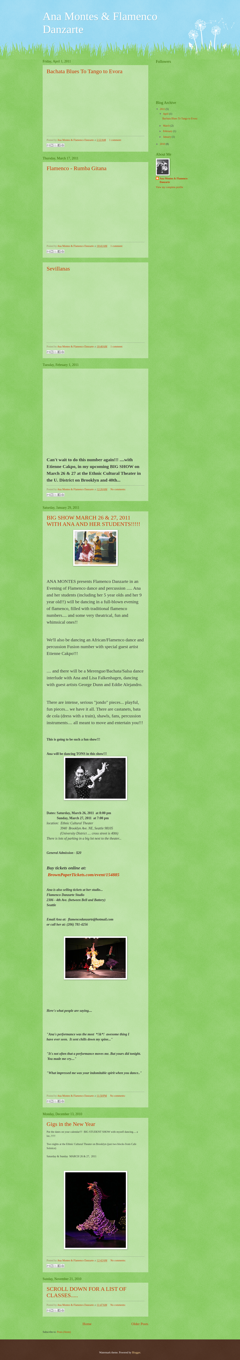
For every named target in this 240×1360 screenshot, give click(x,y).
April (166, 113)
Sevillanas (58, 268)
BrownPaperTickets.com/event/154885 (83, 874)
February (168, 131)
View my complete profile (169, 187)
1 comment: (115, 140)
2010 (163, 144)
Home (87, 1324)
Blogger (136, 1352)
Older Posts (139, 1324)
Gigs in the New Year (71, 1124)
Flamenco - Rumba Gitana (76, 168)
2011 (163, 109)
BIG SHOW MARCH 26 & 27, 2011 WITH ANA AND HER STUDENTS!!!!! (93, 520)
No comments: (118, 489)
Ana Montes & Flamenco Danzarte (174, 180)
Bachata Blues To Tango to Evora (84, 71)
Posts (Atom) (64, 1332)
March (166, 125)
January (167, 136)
